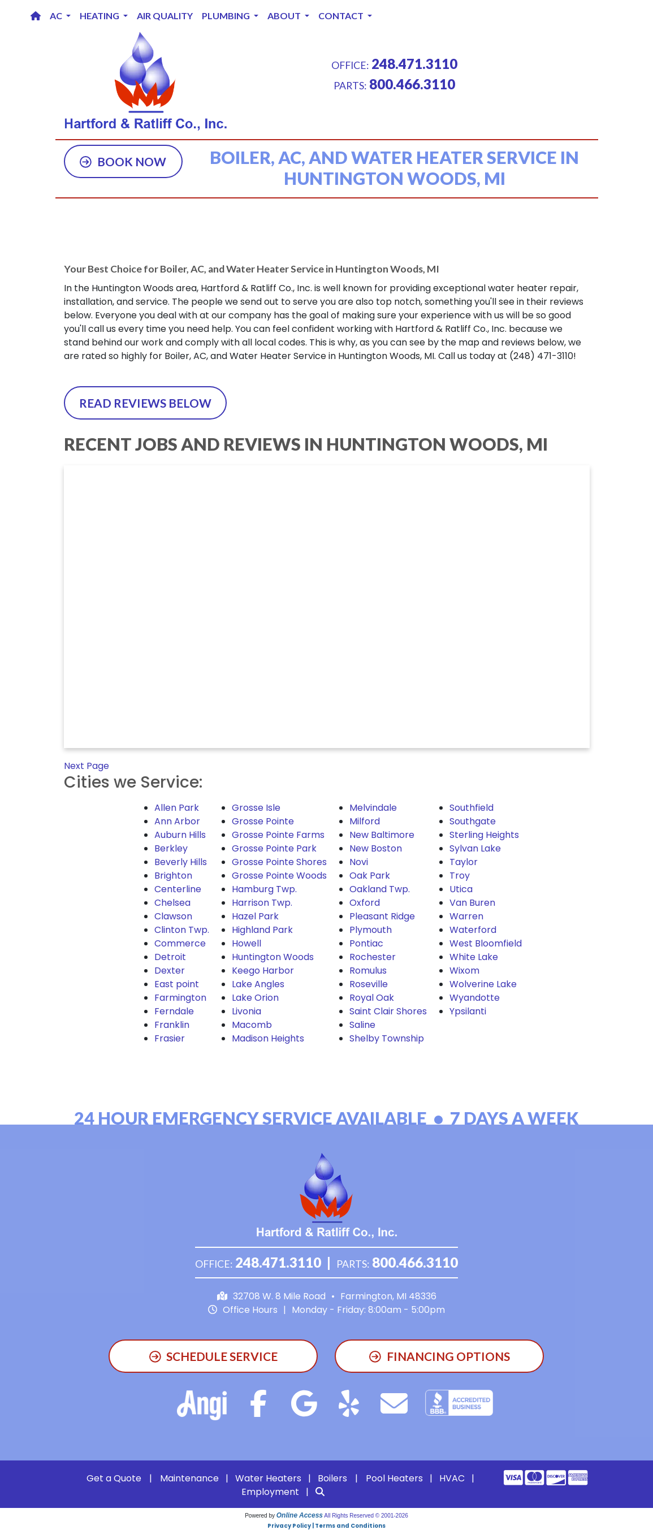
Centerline (177, 889)
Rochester (372, 956)
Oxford (364, 902)
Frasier (169, 1038)
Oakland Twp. (379, 889)
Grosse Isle (256, 807)
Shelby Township (386, 1038)
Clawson (173, 916)
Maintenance (189, 1478)
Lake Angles (258, 984)
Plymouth (370, 929)
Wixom (464, 970)
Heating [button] (100, 15)
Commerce (180, 943)
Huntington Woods (273, 956)
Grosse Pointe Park (274, 848)
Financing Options (439, 1356)
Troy (459, 875)
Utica (461, 889)
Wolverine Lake (483, 984)
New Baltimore (381, 834)
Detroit (170, 956)
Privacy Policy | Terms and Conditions (326, 1526)
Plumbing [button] (227, 15)
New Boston (375, 848)
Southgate (472, 821)
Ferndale (174, 1011)
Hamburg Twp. (264, 889)
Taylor (463, 861)
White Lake (473, 956)
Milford (364, 821)
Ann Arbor (177, 821)
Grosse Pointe (263, 821)
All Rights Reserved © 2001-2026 (366, 1515)
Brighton (173, 875)
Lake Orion (255, 997)
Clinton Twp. (181, 929)
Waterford (472, 929)
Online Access (299, 1515)
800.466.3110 (412, 84)
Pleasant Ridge (382, 916)
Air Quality (165, 15)
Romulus (368, 970)
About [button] (284, 15)
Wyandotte (474, 997)
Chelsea (172, 902)
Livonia (246, 1011)
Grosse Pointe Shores (279, 861)
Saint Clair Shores (388, 1011)
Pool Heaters (394, 1478)
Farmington (180, 997)
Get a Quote (114, 1478)
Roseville (368, 984)
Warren (466, 916)
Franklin (171, 1024)
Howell (246, 943)
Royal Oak (371, 997)
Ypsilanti (467, 1011)
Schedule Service (213, 1356)
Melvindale (373, 807)
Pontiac (366, 943)
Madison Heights (268, 1038)
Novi (358, 861)
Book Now (123, 161)
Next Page (86, 765)
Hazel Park (255, 916)
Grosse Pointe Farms (278, 834)
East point (176, 984)
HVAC (452, 1478)
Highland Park (262, 929)
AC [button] (57, 15)
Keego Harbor (263, 970)
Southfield (471, 807)
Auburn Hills (180, 834)
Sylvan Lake (475, 848)
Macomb (252, 1024)
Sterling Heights (484, 834)
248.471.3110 (414, 63)
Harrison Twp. (262, 902)
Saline (362, 1024)
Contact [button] (341, 15)
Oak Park (369, 875)
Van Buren (472, 902)
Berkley (171, 848)
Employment (270, 1491)
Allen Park (176, 807)
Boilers (332, 1478)
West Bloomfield (485, 943)
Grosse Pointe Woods (279, 875)
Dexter (169, 970)
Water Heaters (268, 1478)
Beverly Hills (180, 861)
